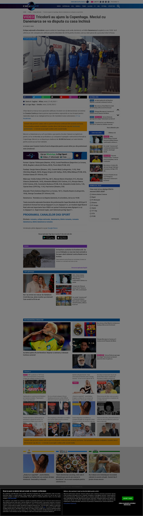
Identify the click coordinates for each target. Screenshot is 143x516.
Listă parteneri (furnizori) (70, 503)
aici (44, 507)
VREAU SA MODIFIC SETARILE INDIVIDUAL (127, 504)
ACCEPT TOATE (127, 498)
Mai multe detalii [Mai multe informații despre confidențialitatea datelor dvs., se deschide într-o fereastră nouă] (12, 498)
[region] (71, 502)
